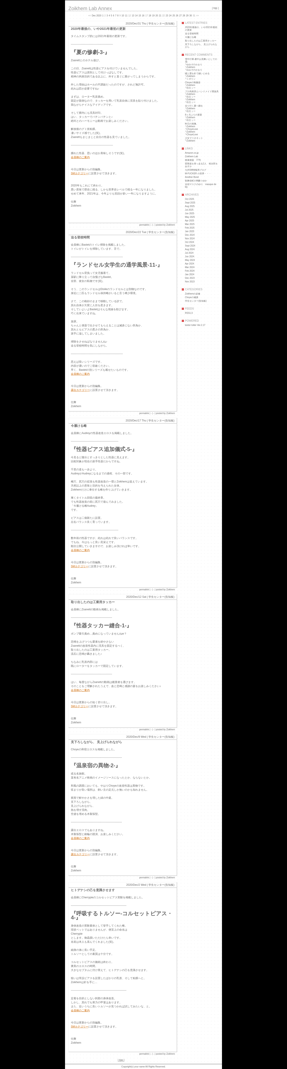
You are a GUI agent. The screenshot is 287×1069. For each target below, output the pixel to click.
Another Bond (192, 177)
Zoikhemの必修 (192, 293)
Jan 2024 (189, 274)
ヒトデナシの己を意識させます (93, 890)
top (215, 8)
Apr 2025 (189, 220)
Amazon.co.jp (192, 153)
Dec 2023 (190, 278)
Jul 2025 (189, 210)
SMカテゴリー (79, 173)
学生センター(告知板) (161, 23)
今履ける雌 (79, 426)
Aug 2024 (190, 249)
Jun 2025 (189, 213)
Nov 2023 (190, 281)
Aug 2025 (190, 206)
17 (146, 15)
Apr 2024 (189, 263)
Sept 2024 (190, 245)
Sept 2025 (190, 202)
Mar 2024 (189, 267)
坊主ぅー (191, 88)
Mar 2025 (189, 224)
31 (194, 15)
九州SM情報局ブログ (195, 170)
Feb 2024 (189, 271)
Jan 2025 (189, 231)
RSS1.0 (189, 313)
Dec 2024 (190, 235)
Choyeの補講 (191, 297)
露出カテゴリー (80, 390)
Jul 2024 (189, 253)
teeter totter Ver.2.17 (195, 325)
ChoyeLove (192, 129)
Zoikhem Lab (191, 156)
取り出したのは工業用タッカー (93, 602)
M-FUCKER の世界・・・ (198, 173)
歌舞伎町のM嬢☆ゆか (196, 180)
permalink (144, 225)
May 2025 (190, 217)
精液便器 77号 (193, 160)
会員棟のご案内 (80, 157)
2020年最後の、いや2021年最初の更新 (98, 29)
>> (197, 15)
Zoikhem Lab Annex (90, 8)
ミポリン (191, 79)
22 (163, 15)
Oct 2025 (189, 199)
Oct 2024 (189, 242)
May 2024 (190, 260)
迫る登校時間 (80, 237)
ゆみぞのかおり (194, 64)
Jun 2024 (189, 256)
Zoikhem (191, 67)
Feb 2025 (189, 228)
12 (129, 15)
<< (89, 15)
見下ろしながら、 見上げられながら (96, 742)
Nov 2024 (190, 238)
